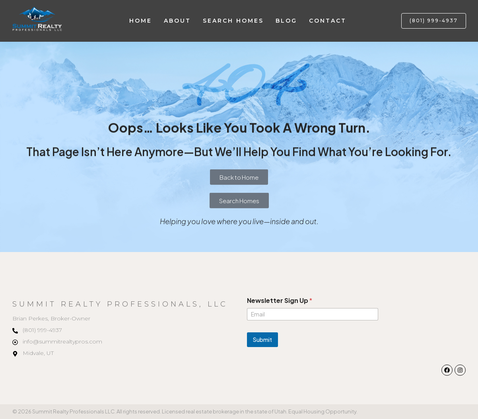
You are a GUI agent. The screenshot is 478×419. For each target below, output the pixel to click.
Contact (327, 20)
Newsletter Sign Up (279, 300)
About (177, 20)
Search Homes (233, 20)
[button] (433, 21)
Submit (262, 339)
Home (140, 20)
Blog (286, 20)
